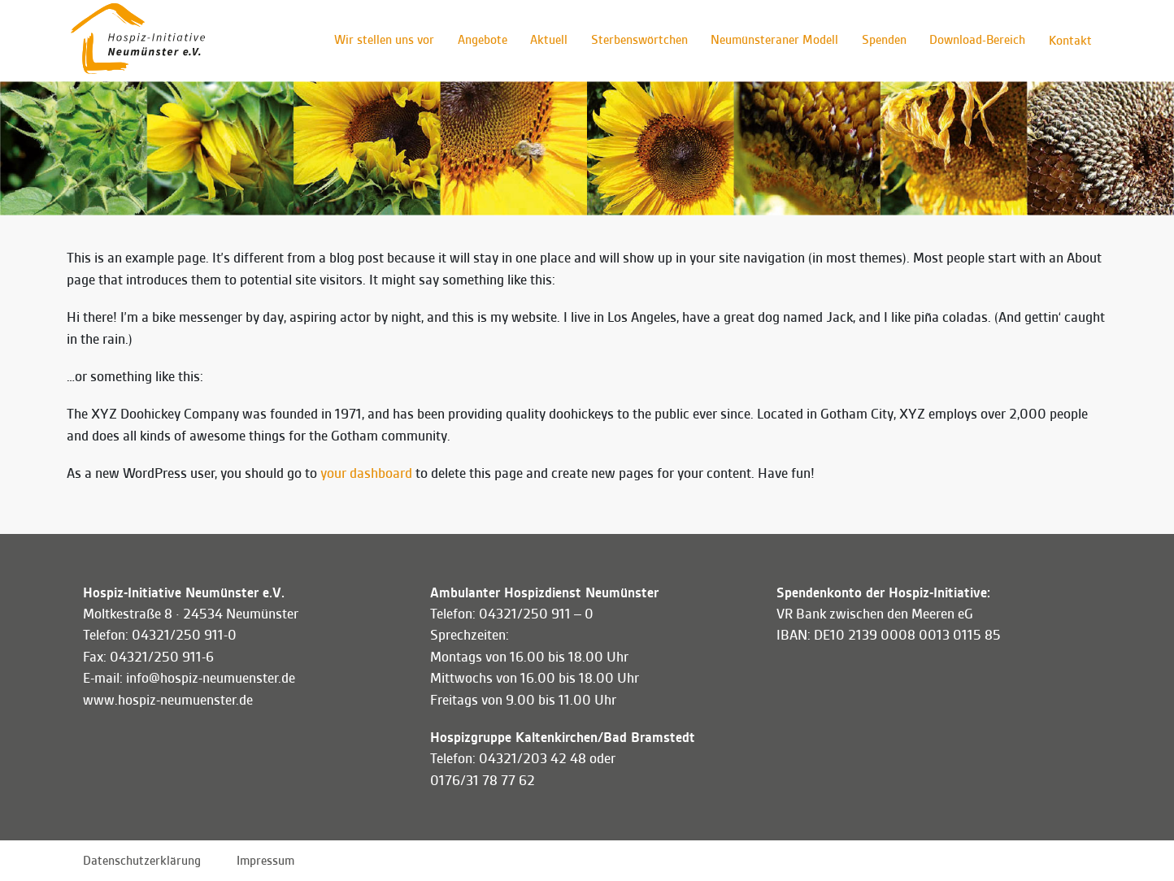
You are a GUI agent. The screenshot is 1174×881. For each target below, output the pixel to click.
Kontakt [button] (1069, 40)
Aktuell (542, 40)
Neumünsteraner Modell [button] (770, 40)
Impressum (265, 860)
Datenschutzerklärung (142, 860)
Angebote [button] (474, 40)
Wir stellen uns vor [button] (375, 40)
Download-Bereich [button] (976, 40)
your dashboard (366, 473)
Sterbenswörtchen (633, 40)
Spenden (881, 40)
